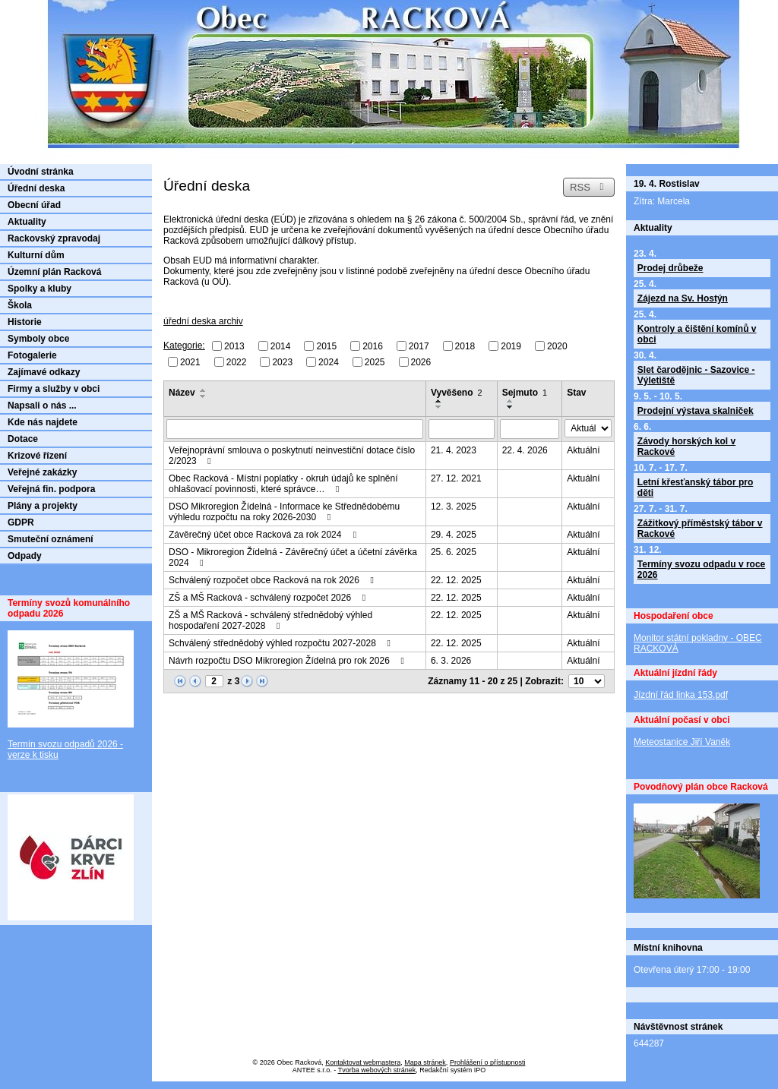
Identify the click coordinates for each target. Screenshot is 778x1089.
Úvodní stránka (41, 171)
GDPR (21, 522)
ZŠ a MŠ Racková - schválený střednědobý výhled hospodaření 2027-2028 (270, 620)
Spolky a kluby (39, 288)
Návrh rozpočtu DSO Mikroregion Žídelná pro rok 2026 (288, 660)
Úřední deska (36, 188)
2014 (280, 346)
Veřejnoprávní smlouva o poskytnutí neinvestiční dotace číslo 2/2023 (292, 455)
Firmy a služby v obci (54, 389)
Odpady (25, 556)
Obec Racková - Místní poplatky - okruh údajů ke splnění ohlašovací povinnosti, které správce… (283, 483)
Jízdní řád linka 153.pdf (681, 695)
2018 (465, 346)
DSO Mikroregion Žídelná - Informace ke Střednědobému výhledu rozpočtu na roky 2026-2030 (284, 511)
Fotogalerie (32, 355)
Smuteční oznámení (50, 539)
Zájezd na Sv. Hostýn (682, 298)
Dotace (23, 439)
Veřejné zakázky (42, 472)
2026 (421, 361)
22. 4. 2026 (525, 450)
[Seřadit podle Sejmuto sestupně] (510, 407)
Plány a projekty (42, 505)
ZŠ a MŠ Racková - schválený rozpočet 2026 (269, 597)
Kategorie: (184, 345)
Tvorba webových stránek (377, 1070)
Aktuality (27, 221)
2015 (326, 346)
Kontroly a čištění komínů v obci (697, 334)
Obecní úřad (34, 205)
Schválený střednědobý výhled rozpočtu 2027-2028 (281, 643)
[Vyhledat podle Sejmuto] (530, 429)
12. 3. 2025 (453, 506)
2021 (190, 361)
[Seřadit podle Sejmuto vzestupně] (510, 401)
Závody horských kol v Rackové (686, 446)
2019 (511, 346)
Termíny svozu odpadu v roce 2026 (701, 569)
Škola (20, 305)
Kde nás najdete (42, 422)
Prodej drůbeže (670, 268)
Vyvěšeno (456, 392)
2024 (328, 361)
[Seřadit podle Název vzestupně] (203, 390)
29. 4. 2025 (453, 534)
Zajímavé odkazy (44, 372)
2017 (419, 346)
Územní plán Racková (54, 272)
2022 (236, 361)
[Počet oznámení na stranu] (586, 681)
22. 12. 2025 (456, 580)
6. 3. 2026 (451, 660)
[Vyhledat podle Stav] (588, 428)
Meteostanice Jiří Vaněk (682, 742)
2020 (557, 346)
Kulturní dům (36, 255)
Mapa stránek (425, 1062)
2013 (234, 346)
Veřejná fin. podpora (51, 489)
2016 (372, 346)
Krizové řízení (37, 455)
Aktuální (583, 450)
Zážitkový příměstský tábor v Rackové (700, 528)
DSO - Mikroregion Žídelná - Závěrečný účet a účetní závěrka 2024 (293, 557)
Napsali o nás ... (42, 405)
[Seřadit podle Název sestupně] (203, 396)
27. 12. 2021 (456, 478)
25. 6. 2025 (453, 552)
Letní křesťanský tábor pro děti (695, 487)
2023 (282, 361)
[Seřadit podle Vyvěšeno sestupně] (439, 407)
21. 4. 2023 (453, 450)
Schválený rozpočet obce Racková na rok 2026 (273, 580)
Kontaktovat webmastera (362, 1062)
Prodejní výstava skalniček (695, 411)
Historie (25, 322)
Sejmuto (524, 392)
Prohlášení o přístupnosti (488, 1062)
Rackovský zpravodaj (54, 238)
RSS (589, 187)
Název (182, 392)
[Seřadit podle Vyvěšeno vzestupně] (439, 401)
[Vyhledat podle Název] (294, 429)
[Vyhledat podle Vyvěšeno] (462, 429)
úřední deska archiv (203, 321)
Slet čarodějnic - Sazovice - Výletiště (696, 375)
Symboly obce (38, 338)
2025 (375, 361)
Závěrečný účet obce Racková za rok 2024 (264, 534)
